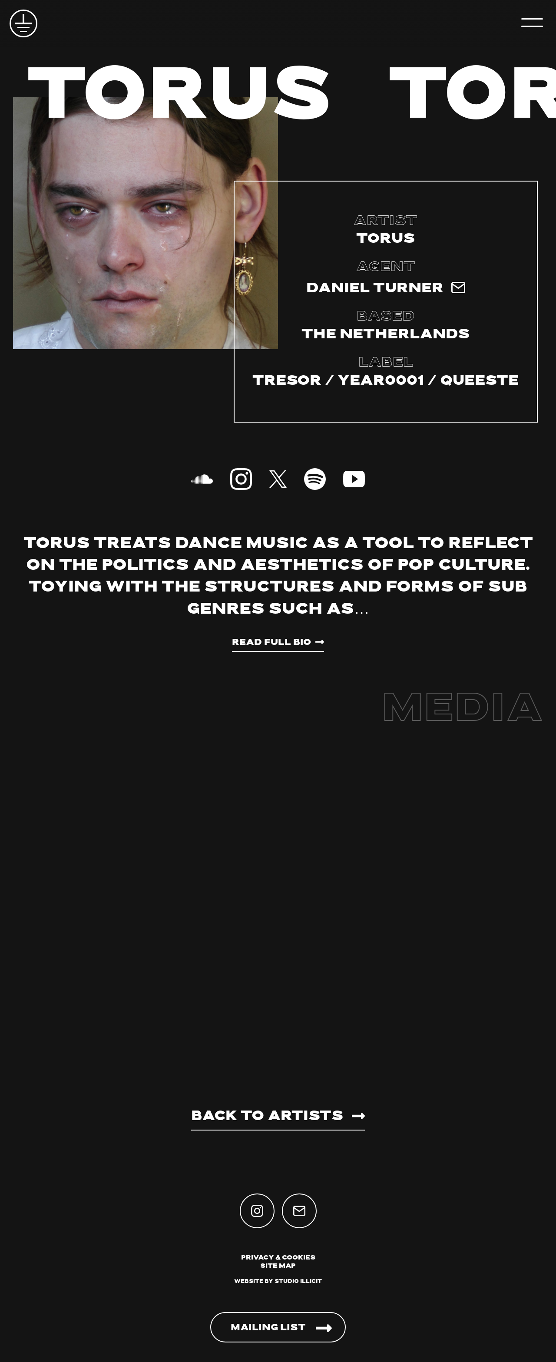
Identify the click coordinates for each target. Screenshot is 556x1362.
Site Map (278, 1266)
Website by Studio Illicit (278, 1281)
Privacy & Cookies (278, 1258)
